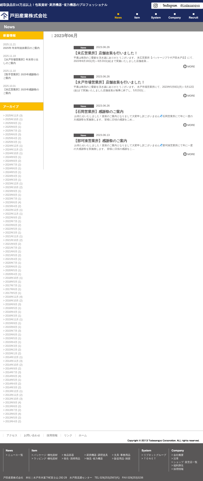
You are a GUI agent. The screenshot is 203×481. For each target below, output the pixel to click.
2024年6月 (11, 168)
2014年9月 (11, 368)
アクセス (11, 435)
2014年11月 (12, 361)
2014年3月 (11, 387)
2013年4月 (11, 421)
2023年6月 (11, 202)
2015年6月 (11, 334)
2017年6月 (11, 289)
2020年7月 (11, 262)
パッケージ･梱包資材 (46, 455)
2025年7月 (11, 130)
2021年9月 (11, 243)
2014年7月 (11, 372)
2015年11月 (12, 319)
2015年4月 (11, 342)
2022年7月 (11, 221)
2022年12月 (12, 210)
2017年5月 (11, 293)
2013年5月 (11, 417)
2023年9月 (11, 191)
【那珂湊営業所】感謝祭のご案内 (100, 141)
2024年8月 (11, 160)
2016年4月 (11, 311)
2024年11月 (12, 149)
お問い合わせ (32, 435)
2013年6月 (11, 413)
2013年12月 (12, 391)
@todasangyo (190, 6)
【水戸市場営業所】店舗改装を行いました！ (109, 82)
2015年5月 (11, 338)
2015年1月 (11, 353)
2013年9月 (11, 402)
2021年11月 (12, 236)
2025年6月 (11, 134)
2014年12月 (12, 357)
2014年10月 (12, 364)
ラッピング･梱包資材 (46, 458)
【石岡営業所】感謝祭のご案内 (98, 112)
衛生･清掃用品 (72, 458)
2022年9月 (11, 217)
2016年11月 (12, 296)
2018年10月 (12, 277)
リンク (68, 435)
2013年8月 (11, 406)
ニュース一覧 (15, 455)
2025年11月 (12, 115)
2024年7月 (11, 164)
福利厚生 (178, 465)
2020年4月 (11, 274)
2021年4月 (11, 259)
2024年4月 (11, 176)
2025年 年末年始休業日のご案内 (21, 48)
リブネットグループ (155, 455)
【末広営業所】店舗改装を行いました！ (106, 53)
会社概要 (178, 455)
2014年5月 (11, 379)
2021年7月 (11, 247)
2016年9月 (11, 304)
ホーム (83, 435)
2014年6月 (11, 376)
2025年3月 (11, 142)
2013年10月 (12, 398)
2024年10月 (12, 153)
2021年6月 (11, 251)
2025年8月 (11, 126)
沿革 (176, 458)
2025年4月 (11, 138)
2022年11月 (12, 213)
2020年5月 (11, 270)
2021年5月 (11, 255)
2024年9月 (11, 157)
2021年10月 (12, 240)
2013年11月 (12, 395)
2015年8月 (11, 327)
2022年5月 (11, 228)
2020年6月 (11, 266)
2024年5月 (11, 172)
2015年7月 (11, 330)
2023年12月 (12, 183)
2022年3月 (11, 232)
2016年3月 (11, 315)
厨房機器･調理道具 (97, 455)
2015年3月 (11, 345)
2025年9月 (11, 123)
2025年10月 (12, 119)
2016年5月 (11, 308)
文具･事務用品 (122, 455)
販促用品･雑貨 (122, 458)
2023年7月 (11, 198)
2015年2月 (11, 349)
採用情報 (52, 435)
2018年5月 (11, 281)
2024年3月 (11, 179)
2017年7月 (11, 285)
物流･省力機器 (94, 458)
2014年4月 (11, 383)
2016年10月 (12, 300)
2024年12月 (12, 145)
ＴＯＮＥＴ (150, 458)
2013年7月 (11, 410)
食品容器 (69, 455)
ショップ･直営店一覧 (185, 462)
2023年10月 (12, 187)
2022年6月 (11, 225)
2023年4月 (11, 206)
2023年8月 (11, 194)
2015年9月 (11, 323)
